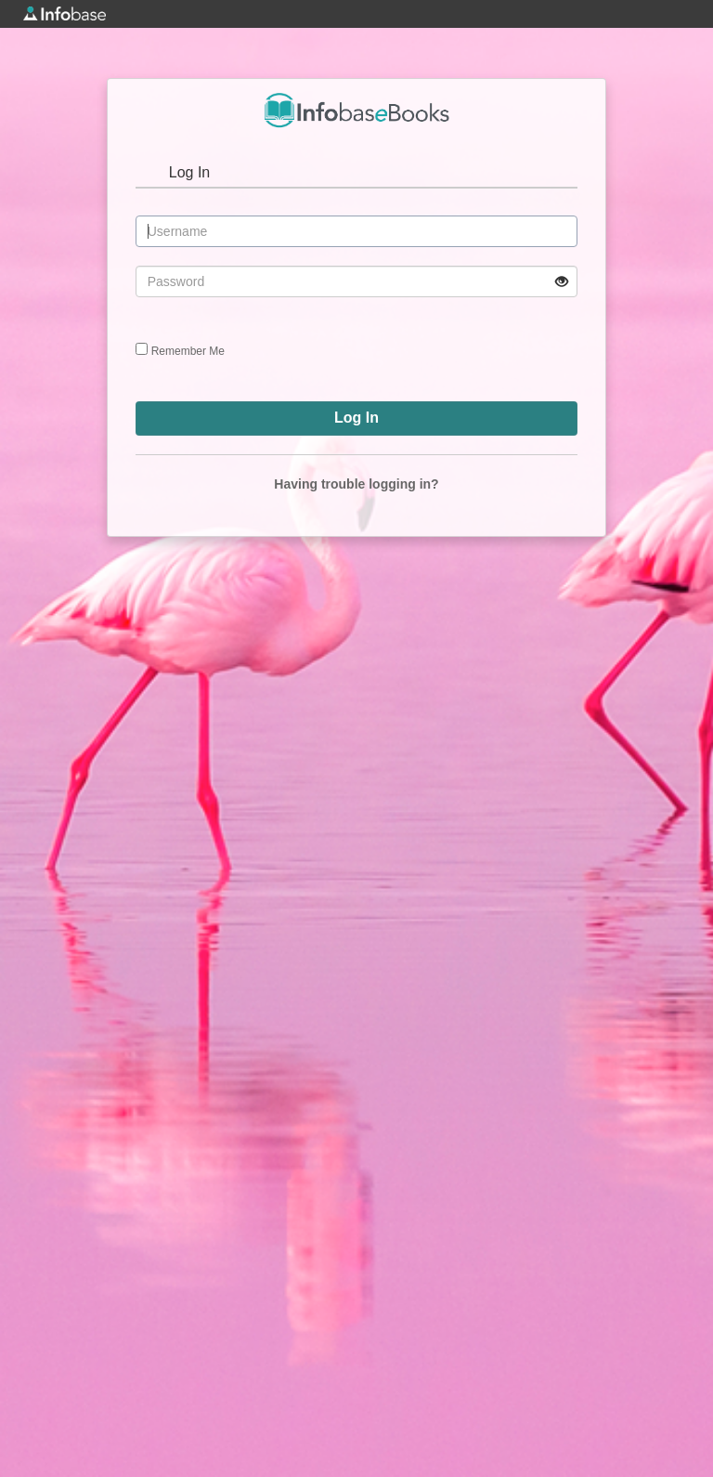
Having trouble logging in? (356, 484)
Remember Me (188, 351)
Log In (189, 172)
